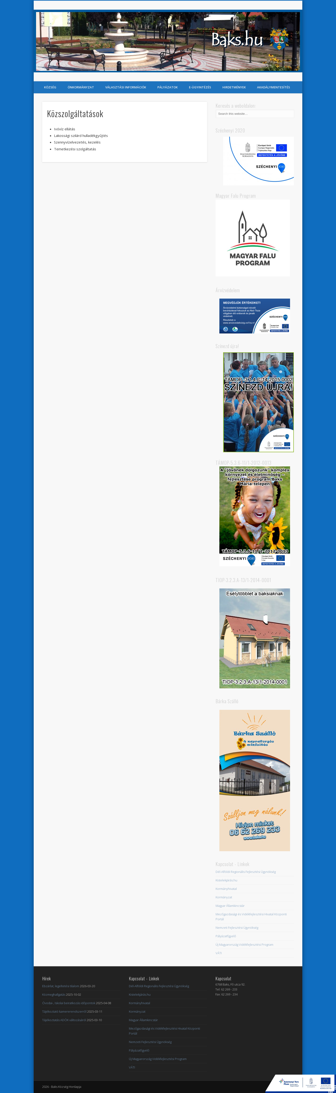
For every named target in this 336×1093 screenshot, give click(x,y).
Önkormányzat (81, 87)
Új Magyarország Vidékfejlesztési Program (244, 944)
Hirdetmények (234, 87)
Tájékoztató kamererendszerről (64, 1011)
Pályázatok (167, 87)
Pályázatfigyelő (226, 936)
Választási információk (125, 87)
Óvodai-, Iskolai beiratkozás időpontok (68, 1003)
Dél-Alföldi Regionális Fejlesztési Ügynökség (246, 872)
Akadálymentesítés (273, 87)
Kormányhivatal (226, 889)
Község (50, 87)
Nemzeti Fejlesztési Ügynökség (237, 927)
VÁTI (219, 953)
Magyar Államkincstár (230, 906)
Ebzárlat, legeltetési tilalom (60, 986)
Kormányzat (224, 897)
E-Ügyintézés (200, 87)
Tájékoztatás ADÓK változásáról (64, 1020)
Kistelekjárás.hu (226, 880)
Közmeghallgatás (53, 994)
